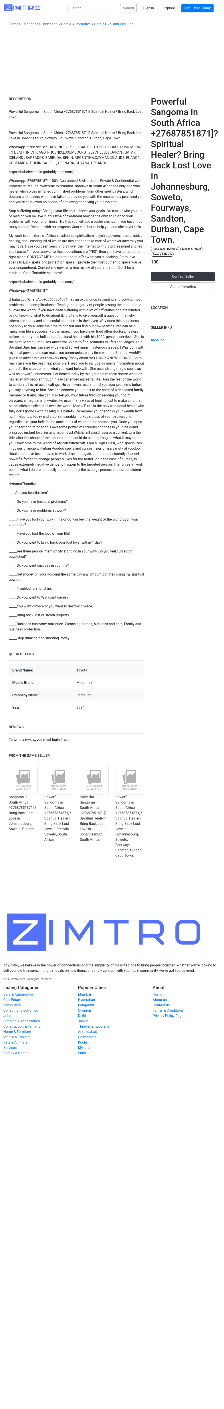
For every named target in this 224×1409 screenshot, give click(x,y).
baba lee (157, 340)
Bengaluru (86, 1005)
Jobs (7, 1016)
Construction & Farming (22, 1026)
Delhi (82, 1016)
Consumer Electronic (165, 249)
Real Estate (12, 1000)
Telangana (30, 24)
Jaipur (83, 1021)
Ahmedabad (87, 1032)
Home (13, 24)
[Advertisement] (112, 63)
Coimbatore (87, 1037)
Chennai (84, 1010)
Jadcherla (49, 24)
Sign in (148, 8)
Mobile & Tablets (16, 1037)
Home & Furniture (17, 1032)
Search (128, 8)
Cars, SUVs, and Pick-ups (113, 24)
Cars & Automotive (75, 24)
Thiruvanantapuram (93, 1026)
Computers (12, 1005)
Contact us (161, 1005)
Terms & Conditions (168, 1010)
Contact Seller (183, 276)
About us (160, 1000)
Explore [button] (169, 8)
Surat (82, 1053)
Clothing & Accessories (21, 1021)
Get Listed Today (197, 8)
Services (10, 1048)
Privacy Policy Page (168, 1016)
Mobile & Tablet (191, 249)
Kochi (82, 1042)
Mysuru (84, 1048)
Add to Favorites (183, 287)
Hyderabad (86, 1000)
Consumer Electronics (20, 1010)
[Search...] (92, 8)
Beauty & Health (162, 254)
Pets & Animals (15, 1042)
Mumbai (84, 994)
